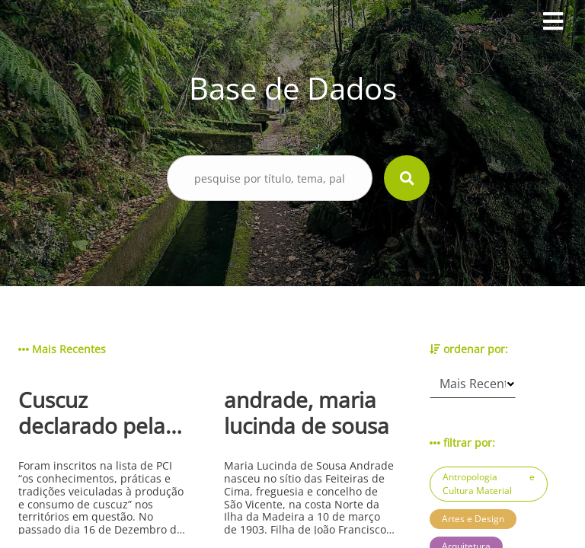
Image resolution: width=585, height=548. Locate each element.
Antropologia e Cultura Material (489, 483)
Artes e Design (473, 518)
